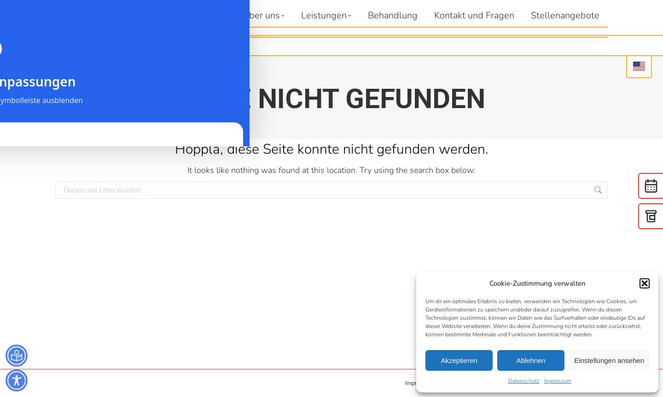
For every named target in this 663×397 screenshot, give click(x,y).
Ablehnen (530, 360)
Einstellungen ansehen (609, 360)
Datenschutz (524, 381)
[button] (644, 283)
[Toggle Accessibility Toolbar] (16, 380)
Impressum (557, 381)
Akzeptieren (459, 360)
